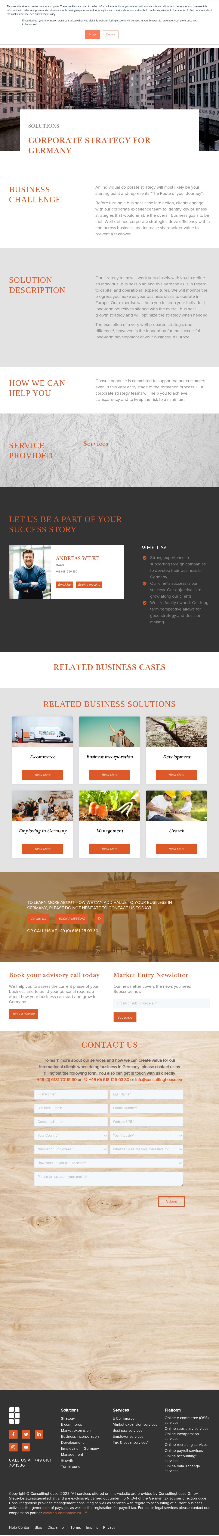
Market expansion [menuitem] (76, 1432)
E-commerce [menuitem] (71, 1426)
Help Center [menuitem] (19, 1529)
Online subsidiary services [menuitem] (186, 1430)
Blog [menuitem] (38, 1529)
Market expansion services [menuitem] (135, 1426)
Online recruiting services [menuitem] (186, 1446)
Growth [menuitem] (67, 1462)
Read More (42, 775)
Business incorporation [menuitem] (80, 1438)
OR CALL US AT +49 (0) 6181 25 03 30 (62, 932)
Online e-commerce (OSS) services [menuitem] (187, 1421)
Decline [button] (110, 34)
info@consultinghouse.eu (158, 1081)
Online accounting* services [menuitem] (181, 1460)
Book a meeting (91, 585)
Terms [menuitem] (75, 1529)
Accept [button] (93, 34)
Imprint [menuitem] (92, 1529)
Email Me (65, 585)
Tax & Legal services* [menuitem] (130, 1444)
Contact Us (39, 920)
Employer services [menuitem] (128, 1438)
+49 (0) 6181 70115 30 (57, 1081)
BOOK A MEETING (75, 920)
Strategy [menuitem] (68, 1420)
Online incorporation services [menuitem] (182, 1437)
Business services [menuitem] (127, 1432)
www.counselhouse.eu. (65, 1514)
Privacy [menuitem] (109, 1529)
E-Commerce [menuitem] (124, 1420)
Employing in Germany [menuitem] (80, 1450)
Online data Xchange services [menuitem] (182, 1470)
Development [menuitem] (72, 1444)
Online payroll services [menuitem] (184, 1452)
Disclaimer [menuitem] (56, 1529)
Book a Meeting (24, 1015)
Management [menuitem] (72, 1456)
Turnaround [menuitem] (70, 1468)
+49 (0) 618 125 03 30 (106, 1081)
